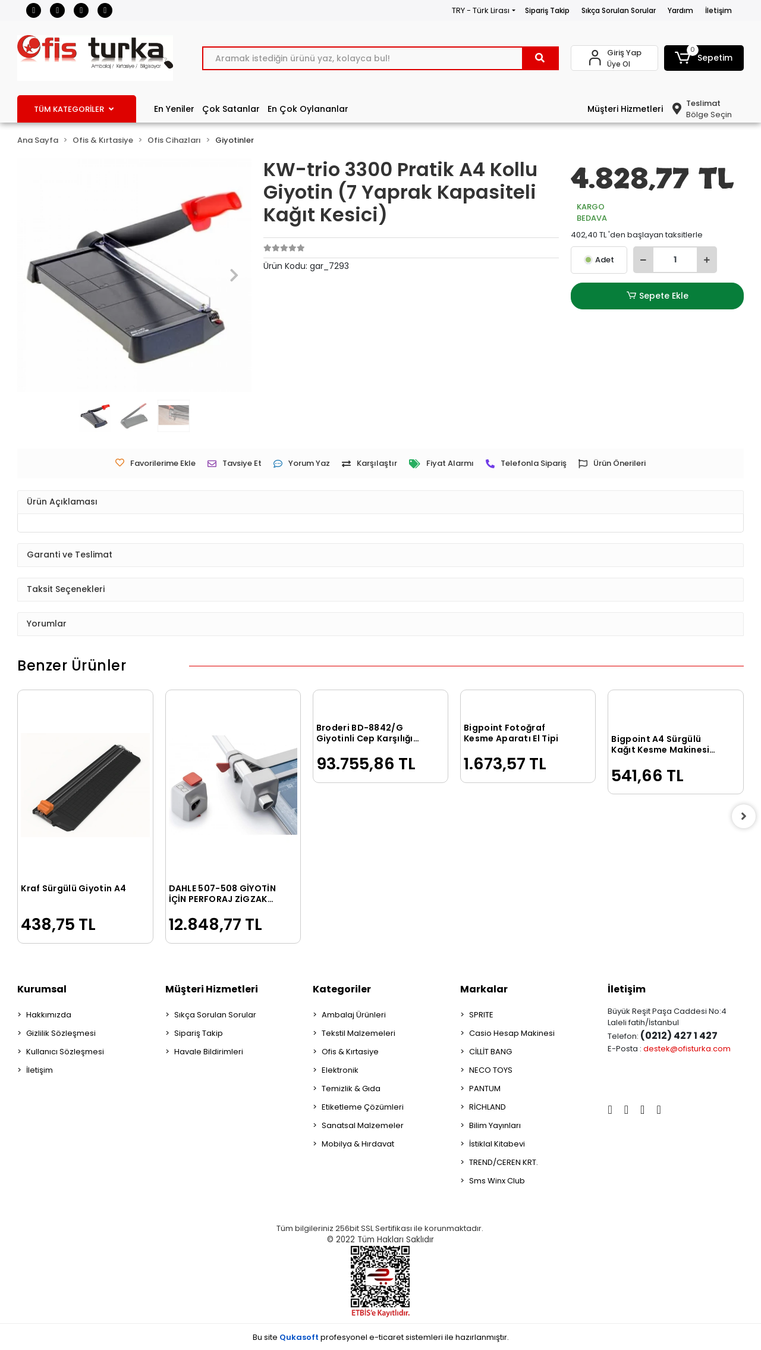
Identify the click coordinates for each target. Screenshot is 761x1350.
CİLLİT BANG (490, 1051)
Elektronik (340, 1070)
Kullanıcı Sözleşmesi (65, 1051)
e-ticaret (386, 1337)
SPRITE (481, 1014)
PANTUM (485, 1088)
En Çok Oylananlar (308, 109)
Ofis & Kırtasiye (350, 1051)
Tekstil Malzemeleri (358, 1033)
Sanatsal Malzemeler (363, 1125)
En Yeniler (174, 109)
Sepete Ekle (657, 296)
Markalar (484, 989)
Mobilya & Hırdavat (358, 1143)
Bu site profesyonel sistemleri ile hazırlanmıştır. (381, 1337)
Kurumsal (42, 989)
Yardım (680, 10)
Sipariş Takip (547, 10)
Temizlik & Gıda (351, 1088)
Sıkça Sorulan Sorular (618, 10)
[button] (704, 58)
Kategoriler (342, 989)
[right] (743, 816)
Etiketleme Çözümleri (363, 1107)
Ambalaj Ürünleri (354, 1014)
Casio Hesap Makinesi (512, 1033)
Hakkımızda (48, 1014)
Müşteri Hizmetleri (625, 109)
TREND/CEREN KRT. (503, 1162)
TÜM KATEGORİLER (74, 109)
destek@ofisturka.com (687, 1048)
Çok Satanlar (231, 109)
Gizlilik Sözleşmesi (61, 1033)
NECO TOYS (490, 1070)
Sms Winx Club (497, 1180)
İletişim (718, 10)
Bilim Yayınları (495, 1125)
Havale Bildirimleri (208, 1051)
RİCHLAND (487, 1107)
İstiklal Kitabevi (497, 1143)
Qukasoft (299, 1337)
